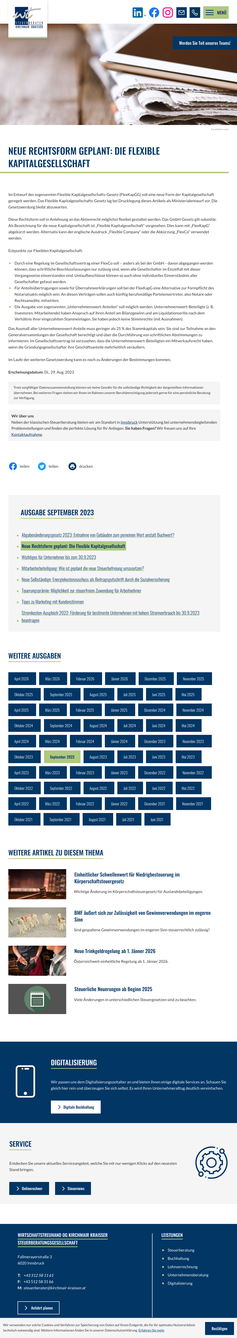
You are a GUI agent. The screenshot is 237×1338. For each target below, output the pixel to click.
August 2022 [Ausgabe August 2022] (100, 793)
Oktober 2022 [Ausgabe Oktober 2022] (24, 793)
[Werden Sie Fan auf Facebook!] (153, 12)
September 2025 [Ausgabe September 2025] (62, 695)
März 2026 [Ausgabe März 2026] (53, 679)
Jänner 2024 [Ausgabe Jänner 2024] (121, 744)
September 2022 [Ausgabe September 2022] (62, 793)
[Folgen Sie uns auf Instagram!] (167, 12)
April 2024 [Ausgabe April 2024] (22, 744)
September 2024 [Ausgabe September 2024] (62, 728)
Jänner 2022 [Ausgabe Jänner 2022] (121, 809)
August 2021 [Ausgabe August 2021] (99, 826)
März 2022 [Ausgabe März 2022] (53, 809)
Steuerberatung (181, 1257)
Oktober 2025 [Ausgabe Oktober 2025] (24, 695)
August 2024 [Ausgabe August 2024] (100, 728)
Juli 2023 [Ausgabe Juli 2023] (132, 760)
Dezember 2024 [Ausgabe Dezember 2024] (158, 711)
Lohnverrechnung (182, 1273)
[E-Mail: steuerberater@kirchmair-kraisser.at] (180, 12)
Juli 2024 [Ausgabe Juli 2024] (132, 728)
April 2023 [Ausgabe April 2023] (22, 777)
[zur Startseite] (28, 20)
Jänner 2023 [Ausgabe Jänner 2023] (121, 777)
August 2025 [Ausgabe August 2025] (100, 695)
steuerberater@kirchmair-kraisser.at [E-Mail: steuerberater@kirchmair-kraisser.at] (54, 1295)
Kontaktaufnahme (26, 434)
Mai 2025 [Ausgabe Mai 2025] (192, 695)
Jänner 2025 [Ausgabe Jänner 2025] (121, 711)
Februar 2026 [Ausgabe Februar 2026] (87, 679)
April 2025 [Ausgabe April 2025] (22, 711)
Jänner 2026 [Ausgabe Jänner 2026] (122, 679)
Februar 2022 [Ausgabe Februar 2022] (87, 809)
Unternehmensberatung (188, 1282)
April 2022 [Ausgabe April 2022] (22, 809)
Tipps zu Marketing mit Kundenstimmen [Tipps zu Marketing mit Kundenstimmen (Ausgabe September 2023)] (53, 601)
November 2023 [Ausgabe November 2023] (198, 744)
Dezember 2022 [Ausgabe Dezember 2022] (158, 777)
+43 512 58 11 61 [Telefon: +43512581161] (38, 1282)
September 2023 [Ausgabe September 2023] (63, 760)
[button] (194, 12)
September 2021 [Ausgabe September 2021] (61, 826)
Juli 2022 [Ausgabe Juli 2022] (132, 793)
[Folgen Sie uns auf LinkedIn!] (138, 12)
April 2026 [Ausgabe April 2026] (22, 679)
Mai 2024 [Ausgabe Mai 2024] (192, 728)
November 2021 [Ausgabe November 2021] (197, 809)
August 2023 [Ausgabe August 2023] (100, 760)
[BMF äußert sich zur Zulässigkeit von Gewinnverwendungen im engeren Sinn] (114, 930)
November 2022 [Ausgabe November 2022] (198, 777)
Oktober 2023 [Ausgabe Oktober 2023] (24, 760)
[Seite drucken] (84, 466)
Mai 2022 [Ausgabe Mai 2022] (192, 793)
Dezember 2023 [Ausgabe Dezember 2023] (158, 744)
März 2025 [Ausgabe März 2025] (53, 711)
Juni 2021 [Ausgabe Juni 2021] (160, 826)
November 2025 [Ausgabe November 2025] (198, 679)
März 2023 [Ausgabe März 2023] (53, 777)
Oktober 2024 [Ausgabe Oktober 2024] (24, 728)
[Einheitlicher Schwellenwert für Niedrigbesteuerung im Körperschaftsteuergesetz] (114, 892)
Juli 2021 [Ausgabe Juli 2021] (131, 826)
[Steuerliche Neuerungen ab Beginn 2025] (114, 1007)
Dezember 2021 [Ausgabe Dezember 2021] (158, 809)
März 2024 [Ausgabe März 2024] (53, 744)
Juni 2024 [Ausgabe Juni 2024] (162, 728)
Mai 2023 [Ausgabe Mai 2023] (192, 760)
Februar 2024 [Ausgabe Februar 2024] (87, 744)
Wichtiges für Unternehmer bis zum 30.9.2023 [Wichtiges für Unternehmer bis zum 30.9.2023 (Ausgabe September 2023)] (59, 557)
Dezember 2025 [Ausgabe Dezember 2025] (158, 679)
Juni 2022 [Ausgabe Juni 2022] (162, 793)
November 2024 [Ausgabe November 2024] (197, 711)
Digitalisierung (180, 1290)
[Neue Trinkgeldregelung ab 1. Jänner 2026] (114, 969)
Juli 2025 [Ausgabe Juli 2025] (132, 695)
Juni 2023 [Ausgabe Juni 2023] (162, 760)
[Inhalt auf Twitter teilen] (51, 466)
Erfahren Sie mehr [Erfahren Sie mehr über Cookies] (151, 1331)
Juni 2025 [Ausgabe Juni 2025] (162, 695)
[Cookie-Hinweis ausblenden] (219, 1328)
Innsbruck (129, 422)
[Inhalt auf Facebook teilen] (22, 466)
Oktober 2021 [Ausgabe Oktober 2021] (24, 826)
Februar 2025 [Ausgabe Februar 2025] (87, 711)
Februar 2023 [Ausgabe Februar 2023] (87, 777)
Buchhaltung (178, 1265)
